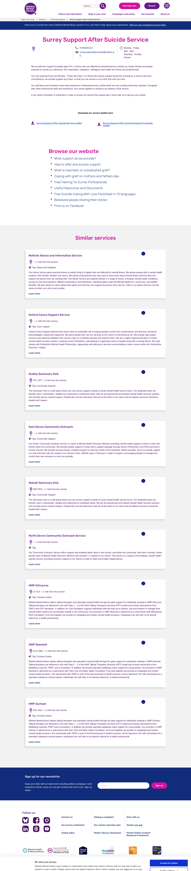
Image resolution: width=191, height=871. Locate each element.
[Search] (92, 6)
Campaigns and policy (123, 14)
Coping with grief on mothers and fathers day (86, 176)
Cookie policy (68, 833)
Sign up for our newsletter (42, 776)
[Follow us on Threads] (36, 829)
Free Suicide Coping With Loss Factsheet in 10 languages (95, 194)
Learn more (34, 294)
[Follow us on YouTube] (47, 829)
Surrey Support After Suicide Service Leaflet (59, 123)
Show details (41, 866)
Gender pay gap (135, 825)
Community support (57, 20)
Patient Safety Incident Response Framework (138, 834)
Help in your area (97, 14)
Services (42, 20)
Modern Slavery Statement (107, 833)
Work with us (133, 817)
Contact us (67, 817)
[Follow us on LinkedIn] (25, 829)
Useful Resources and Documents (78, 188)
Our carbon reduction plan (107, 825)
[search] (103, 6)
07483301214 (86, 48)
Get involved (147, 14)
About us (165, 14)
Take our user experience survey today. (147, 25)
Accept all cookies (169, 849)
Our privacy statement (72, 825)
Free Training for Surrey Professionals (80, 182)
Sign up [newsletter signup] (159, 785)
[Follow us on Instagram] (47, 820)
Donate (152, 5)
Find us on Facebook (69, 206)
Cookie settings (169, 857)
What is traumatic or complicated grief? (82, 170)
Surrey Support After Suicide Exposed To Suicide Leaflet (128, 124)
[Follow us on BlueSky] (25, 820)
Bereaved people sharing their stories (80, 200)
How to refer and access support (77, 164)
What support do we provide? (75, 158)
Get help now (129, 5)
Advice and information (70, 14)
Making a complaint (104, 817)
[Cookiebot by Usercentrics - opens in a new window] (17, 866)
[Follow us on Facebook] (36, 820)
